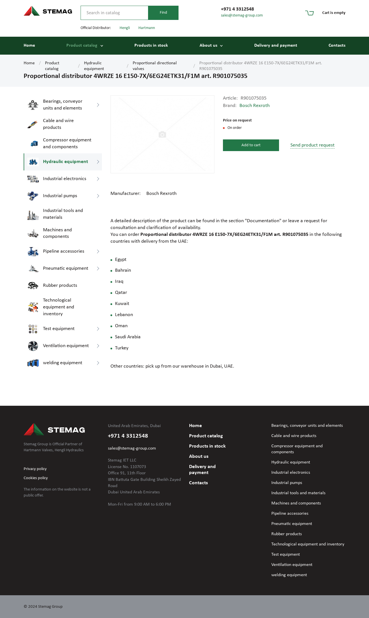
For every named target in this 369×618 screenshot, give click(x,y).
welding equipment (289, 575)
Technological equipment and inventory (307, 544)
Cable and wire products (293, 436)
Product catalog (81, 45)
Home (29, 45)
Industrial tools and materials (298, 493)
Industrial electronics (290, 472)
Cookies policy (36, 478)
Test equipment (285, 554)
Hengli (125, 28)
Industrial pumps (286, 483)
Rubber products (286, 534)
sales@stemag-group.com (242, 15)
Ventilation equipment (291, 565)
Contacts (337, 45)
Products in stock (151, 45)
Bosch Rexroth (254, 105)
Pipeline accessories (289, 513)
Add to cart (251, 145)
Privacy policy (35, 469)
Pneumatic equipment (291, 524)
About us (208, 45)
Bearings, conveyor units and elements (307, 425)
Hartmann (146, 28)
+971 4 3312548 (237, 9)
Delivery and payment (275, 45)
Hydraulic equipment (94, 66)
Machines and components (296, 503)
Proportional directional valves (155, 66)
